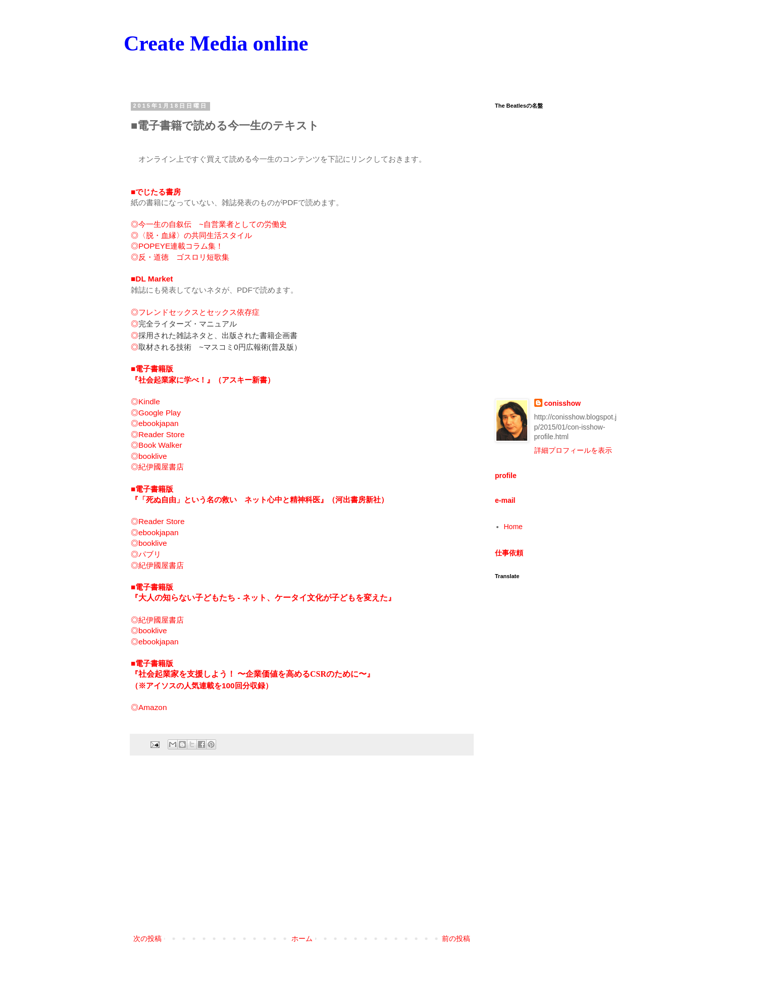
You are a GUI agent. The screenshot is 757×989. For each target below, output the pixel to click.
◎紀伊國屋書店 (157, 466)
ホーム (302, 938)
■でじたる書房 (156, 191)
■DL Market (152, 278)
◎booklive (149, 456)
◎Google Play (156, 412)
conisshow (562, 403)
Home (513, 527)
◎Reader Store (158, 434)
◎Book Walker (156, 445)
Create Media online (216, 43)
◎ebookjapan (155, 423)
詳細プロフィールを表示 (573, 450)
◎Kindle (145, 401)
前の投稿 (456, 938)
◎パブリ (146, 554)
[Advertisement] (302, 849)
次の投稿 (147, 938)
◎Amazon (149, 707)
